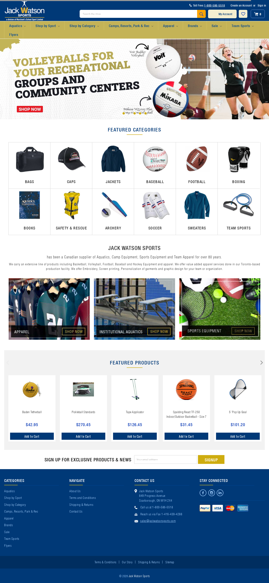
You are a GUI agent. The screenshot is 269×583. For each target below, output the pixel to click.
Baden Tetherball (32, 412)
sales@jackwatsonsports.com (158, 520)
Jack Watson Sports (139, 575)
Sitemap (169, 562)
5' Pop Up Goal (238, 412)
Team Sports (243, 26)
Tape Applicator (135, 412)
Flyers (13, 34)
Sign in (262, 5)
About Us (74, 491)
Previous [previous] (7, 362)
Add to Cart (32, 436)
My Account (225, 14)
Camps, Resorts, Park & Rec (131, 26)
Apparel (170, 26)
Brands (195, 26)
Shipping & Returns (81, 504)
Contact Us (75, 511)
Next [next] (261, 362)
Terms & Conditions (105, 562)
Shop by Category (84, 26)
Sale (217, 26)
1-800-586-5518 (214, 5)
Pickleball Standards (83, 412)
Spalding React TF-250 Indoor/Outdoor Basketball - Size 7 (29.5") (186, 416)
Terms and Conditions (82, 497)
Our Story (127, 562)
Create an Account (241, 5)
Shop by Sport (48, 26)
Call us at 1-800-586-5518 (156, 507)
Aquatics (17, 26)
